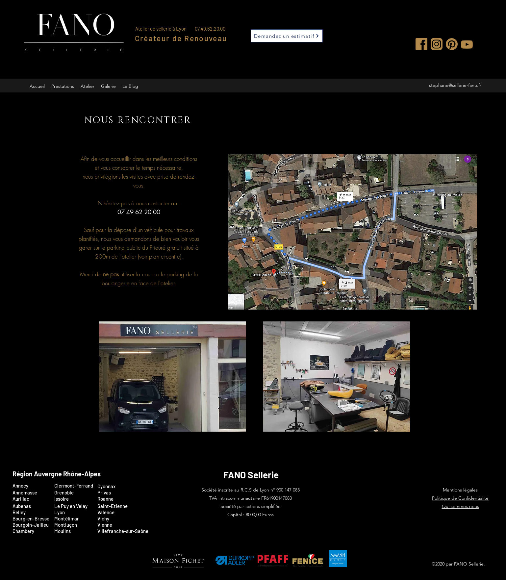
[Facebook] (421, 44)
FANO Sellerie (251, 474)
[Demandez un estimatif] (287, 35)
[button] (62, 86)
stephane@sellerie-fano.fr (455, 85)
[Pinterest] (452, 44)
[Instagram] (437, 44)
